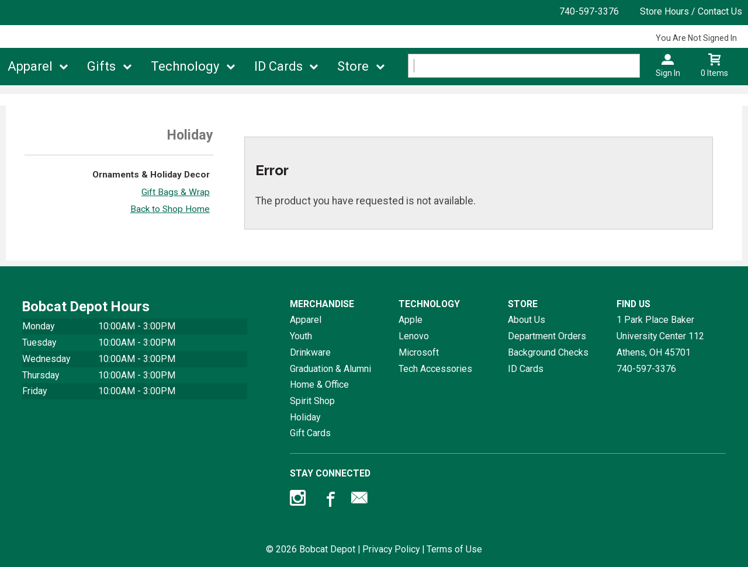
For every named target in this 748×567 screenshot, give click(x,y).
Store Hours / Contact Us (691, 11)
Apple (411, 319)
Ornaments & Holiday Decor (151, 174)
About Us (526, 319)
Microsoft (419, 352)
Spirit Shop (312, 400)
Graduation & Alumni (330, 368)
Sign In (668, 73)
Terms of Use (454, 549)
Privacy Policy (391, 549)
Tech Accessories (435, 368)
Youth (301, 336)
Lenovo (414, 336)
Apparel (30, 66)
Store (353, 66)
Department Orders (547, 336)
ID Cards (278, 66)
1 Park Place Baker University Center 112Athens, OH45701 (660, 335)
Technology (185, 66)
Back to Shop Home (170, 209)
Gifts (101, 66)
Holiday (305, 417)
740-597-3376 (589, 11)
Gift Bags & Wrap (175, 192)
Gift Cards (310, 433)
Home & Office (319, 384)
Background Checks (548, 352)
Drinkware (310, 352)
